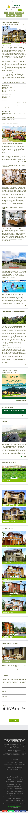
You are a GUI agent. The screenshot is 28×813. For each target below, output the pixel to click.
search (14, 771)
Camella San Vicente (10, 790)
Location (24, 456)
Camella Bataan (14, 791)
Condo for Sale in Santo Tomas (8, 119)
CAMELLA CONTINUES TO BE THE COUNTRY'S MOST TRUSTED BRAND (13, 312)
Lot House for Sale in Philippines (6, 114)
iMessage (23, 811)
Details (24, 305)
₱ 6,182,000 (18, 108)
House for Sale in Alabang (14, 803)
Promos (24, 415)
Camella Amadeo (6, 784)
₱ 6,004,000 (18, 102)
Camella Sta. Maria (18, 795)
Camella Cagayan (9, 795)
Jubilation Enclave (9, 802)
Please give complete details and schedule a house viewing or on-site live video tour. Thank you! (14, 712)
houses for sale (19, 12)
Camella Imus (21, 781)
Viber (17, 811)
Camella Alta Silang (19, 796)
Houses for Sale (22, 161)
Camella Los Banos (10, 783)
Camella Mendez (10, 786)
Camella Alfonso (21, 784)
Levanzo (9, 800)
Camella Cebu (18, 786)
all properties (19, 771)
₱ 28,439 (24, 105)
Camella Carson (6, 798)
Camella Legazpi (21, 777)
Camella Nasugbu (18, 790)
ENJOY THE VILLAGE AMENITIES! (10, 249)
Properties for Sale (21, 400)
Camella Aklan (10, 788)
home (6, 12)
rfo (24, 766)
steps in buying (10, 15)
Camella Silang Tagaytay (10, 796)
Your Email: (5, 696)
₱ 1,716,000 (18, 113)
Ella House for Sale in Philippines (6, 97)
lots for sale (7, 767)
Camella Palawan (10, 779)
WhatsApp (11, 811)
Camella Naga (18, 779)
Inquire (4, 811)
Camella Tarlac (21, 791)
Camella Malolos (9, 793)
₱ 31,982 (24, 102)
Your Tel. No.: (5, 691)
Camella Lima (7, 791)
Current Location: (6, 701)
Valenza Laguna (22, 798)
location (12, 12)
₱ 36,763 (24, 108)
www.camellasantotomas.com (14, 808)
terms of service (9, 771)
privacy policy (20, 769)
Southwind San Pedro (18, 802)
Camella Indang (14, 784)
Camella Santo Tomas (20, 805)
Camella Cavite (15, 781)
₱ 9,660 (23, 113)
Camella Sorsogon (18, 783)
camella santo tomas (8, 766)
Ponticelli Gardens (14, 798)
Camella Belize (14, 777)
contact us (18, 15)
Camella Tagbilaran (17, 788)
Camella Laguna (7, 781)
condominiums (13, 767)
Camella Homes (7, 777)
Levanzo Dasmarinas (16, 800)
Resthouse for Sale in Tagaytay (9, 805)
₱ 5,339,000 (18, 105)
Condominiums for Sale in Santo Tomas (16, 670)
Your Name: (5, 686)
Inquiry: (4, 705)
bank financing (8, 769)
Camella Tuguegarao (18, 793)
